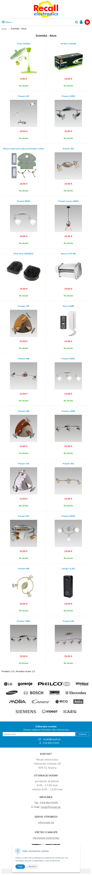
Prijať (20, 866)
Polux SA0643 (23, 44)
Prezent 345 (68, 621)
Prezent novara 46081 (68, 201)
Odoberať (82, 734)
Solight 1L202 (68, 569)
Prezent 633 (23, 96)
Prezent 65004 (68, 516)
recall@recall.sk (51, 807)
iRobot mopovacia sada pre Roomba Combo (23, 149)
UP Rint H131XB (68, 44)
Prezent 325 (23, 306)
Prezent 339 (23, 464)
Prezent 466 (23, 411)
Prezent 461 (68, 149)
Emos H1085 (68, 306)
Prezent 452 (23, 516)
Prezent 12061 (23, 621)
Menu (7, 22)
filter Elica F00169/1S (23, 254)
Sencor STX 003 (68, 254)
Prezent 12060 (68, 411)
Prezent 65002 (68, 359)
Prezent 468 (23, 359)
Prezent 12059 (68, 96)
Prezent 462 (68, 464)
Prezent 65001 (23, 201)
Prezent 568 (23, 569)
